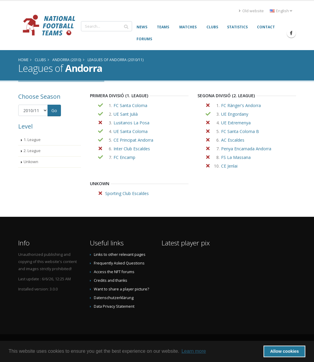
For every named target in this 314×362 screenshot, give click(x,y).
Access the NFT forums (114, 271)
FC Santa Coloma (130, 105)
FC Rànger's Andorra (241, 105)
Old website (251, 10)
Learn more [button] (193, 351)
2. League (32, 150)
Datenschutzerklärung (114, 297)
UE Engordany (234, 114)
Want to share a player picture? (121, 289)
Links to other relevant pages (119, 254)
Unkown (31, 161)
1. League (32, 139)
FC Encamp (124, 157)
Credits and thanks (110, 280)
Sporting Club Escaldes (127, 193)
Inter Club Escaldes (132, 148)
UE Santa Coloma (131, 131)
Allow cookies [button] (284, 351)
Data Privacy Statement (114, 306)
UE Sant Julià (126, 114)
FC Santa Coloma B (240, 131)
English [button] (281, 10)
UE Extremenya (236, 123)
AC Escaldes (232, 140)
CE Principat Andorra (133, 140)
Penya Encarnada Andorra (246, 148)
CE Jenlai (229, 166)
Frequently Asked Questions (119, 263)
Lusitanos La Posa (131, 123)
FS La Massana (236, 157)
